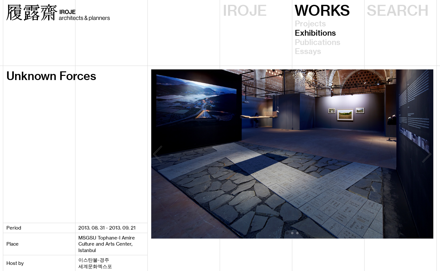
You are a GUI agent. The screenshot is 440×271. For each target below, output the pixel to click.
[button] (287, 233)
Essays (308, 51)
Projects (310, 23)
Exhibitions (315, 33)
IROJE (245, 10)
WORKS (322, 10)
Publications (317, 42)
